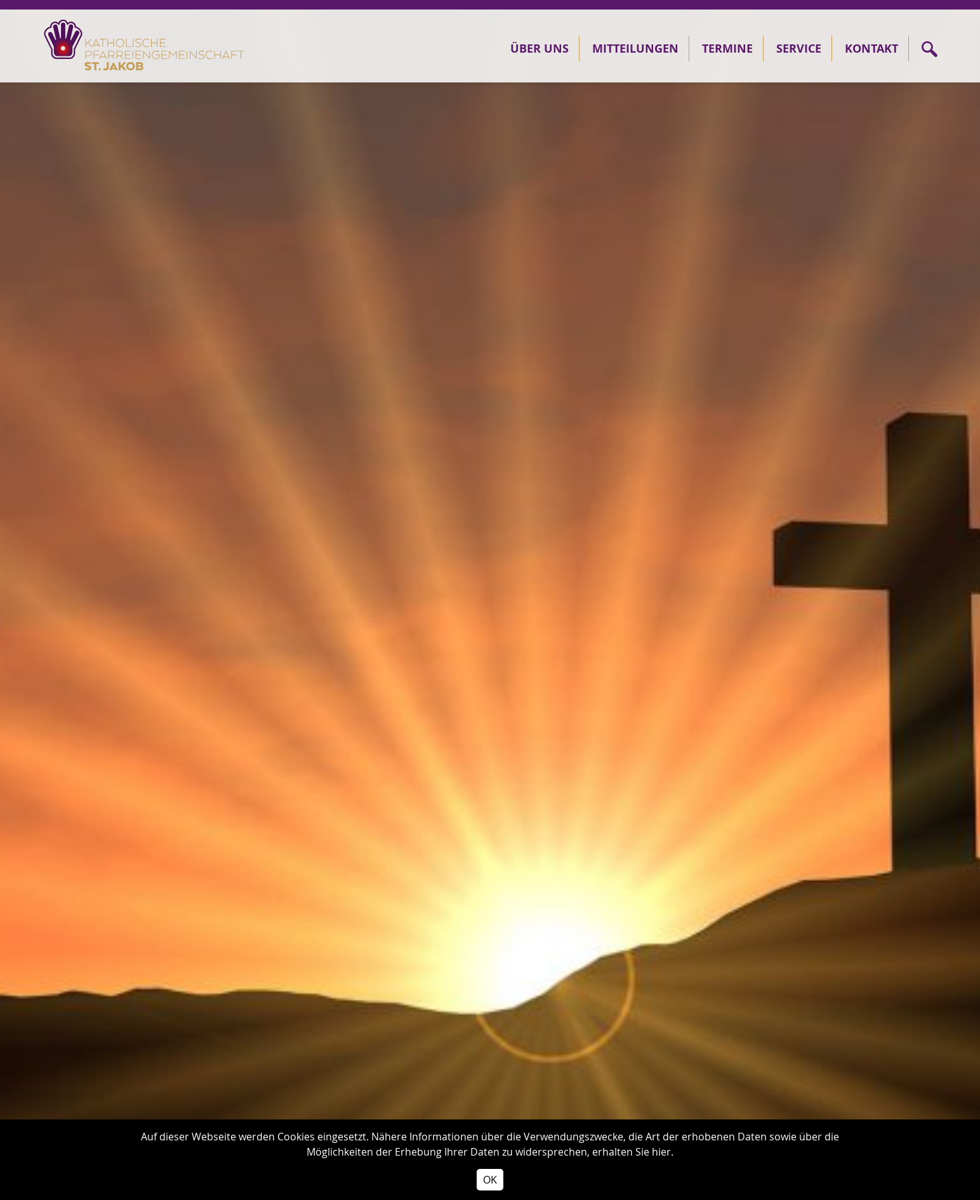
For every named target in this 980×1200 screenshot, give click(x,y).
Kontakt (871, 48)
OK (490, 1180)
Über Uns (539, 48)
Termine (727, 48)
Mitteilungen (635, 48)
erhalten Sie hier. (632, 1152)
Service (798, 48)
